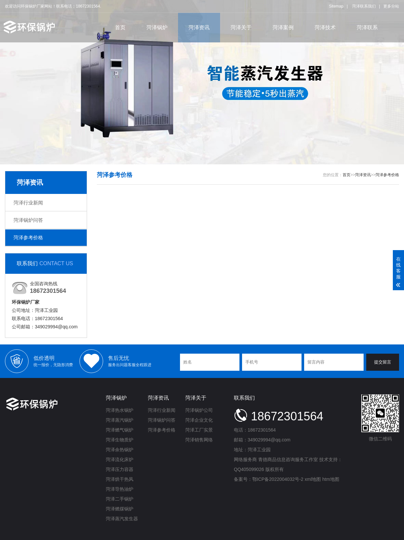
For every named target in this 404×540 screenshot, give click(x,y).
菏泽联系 (367, 27)
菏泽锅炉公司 (199, 410)
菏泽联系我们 (364, 6)
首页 (120, 27)
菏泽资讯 (199, 27)
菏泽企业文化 (199, 420)
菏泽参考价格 (28, 237)
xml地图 (313, 479)
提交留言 (382, 362)
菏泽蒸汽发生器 (122, 518)
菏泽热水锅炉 (119, 410)
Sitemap (336, 6)
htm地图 (330, 479)
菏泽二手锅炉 (119, 499)
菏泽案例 (283, 27)
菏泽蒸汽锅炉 (119, 420)
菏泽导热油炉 (119, 489)
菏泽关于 (241, 27)
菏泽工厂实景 (199, 430)
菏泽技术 (325, 27)
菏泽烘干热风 (119, 479)
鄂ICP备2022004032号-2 (277, 479)
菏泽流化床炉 (119, 459)
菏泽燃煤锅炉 (119, 508)
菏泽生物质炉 (119, 439)
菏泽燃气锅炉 (119, 430)
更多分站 (391, 6)
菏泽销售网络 (199, 439)
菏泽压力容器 (119, 469)
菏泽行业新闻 (28, 202)
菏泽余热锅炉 (119, 449)
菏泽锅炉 (157, 27)
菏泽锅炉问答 (28, 220)
